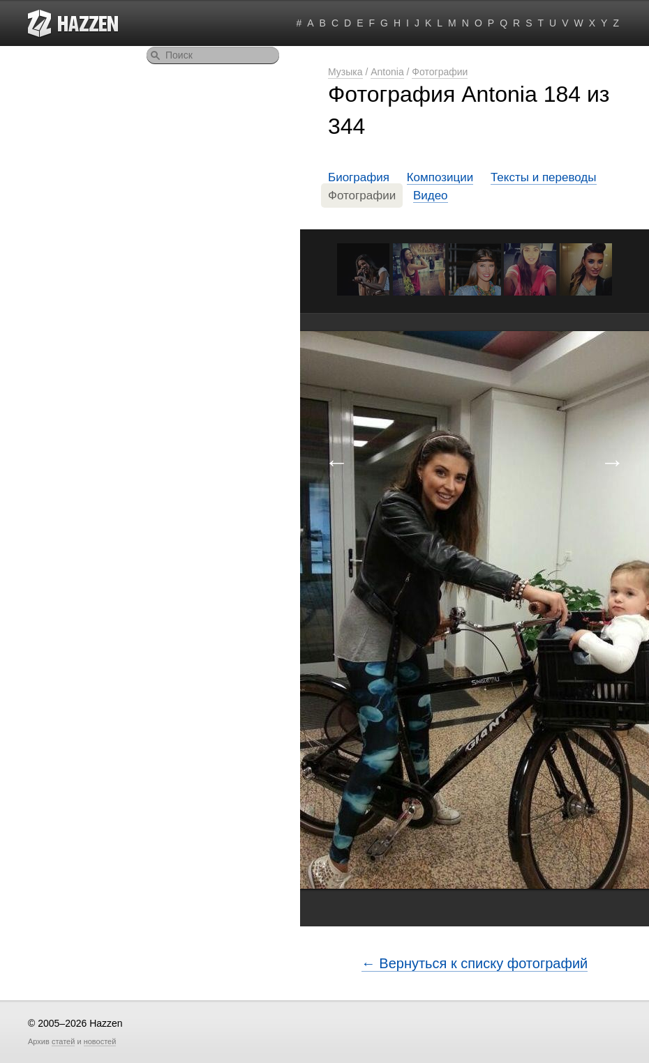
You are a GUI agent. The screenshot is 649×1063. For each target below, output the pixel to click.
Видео (430, 195)
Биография (358, 177)
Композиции (440, 177)
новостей (100, 1041)
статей (63, 1041)
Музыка (345, 71)
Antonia (387, 71)
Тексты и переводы (544, 177)
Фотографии (440, 71)
